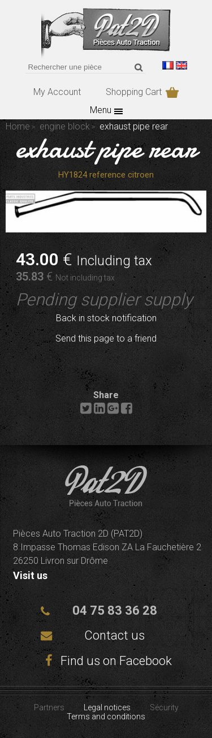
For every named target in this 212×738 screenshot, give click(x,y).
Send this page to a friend (106, 338)
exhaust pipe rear (106, 148)
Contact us (114, 635)
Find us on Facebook (106, 661)
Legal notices (107, 707)
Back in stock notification (106, 318)
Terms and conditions (106, 716)
